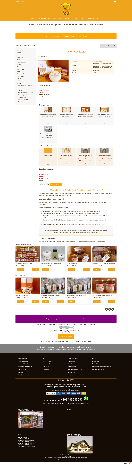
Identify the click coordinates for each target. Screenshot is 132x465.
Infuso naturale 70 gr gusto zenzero (77, 295)
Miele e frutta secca (49, 364)
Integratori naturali (21, 62)
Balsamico (19, 64)
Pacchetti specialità (23, 102)
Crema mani (71, 372)
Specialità (19, 83)
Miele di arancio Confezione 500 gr (102, 295)
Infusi (18, 59)
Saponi (20, 372)
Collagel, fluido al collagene (48, 114)
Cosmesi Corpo (23, 361)
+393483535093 (72, 399)
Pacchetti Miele (22, 97)
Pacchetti (18, 45)
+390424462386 (51, 400)
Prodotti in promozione (99, 364)
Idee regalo (95, 361)
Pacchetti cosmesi (29, 45)
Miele (18, 66)
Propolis (19, 78)
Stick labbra (20, 88)
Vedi (20, 270)
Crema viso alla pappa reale (48, 133)
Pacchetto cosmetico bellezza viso (51, 263)
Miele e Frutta (20, 69)
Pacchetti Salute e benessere (25, 92)
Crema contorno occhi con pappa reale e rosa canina (85, 115)
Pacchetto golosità (72, 263)
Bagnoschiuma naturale (85, 155)
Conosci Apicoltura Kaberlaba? (25, 85)
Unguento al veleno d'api (75, 369)
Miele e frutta (47, 361)
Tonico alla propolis (66, 155)
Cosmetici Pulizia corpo (25, 366)
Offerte (18, 71)
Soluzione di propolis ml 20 (23, 295)
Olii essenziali (20, 74)
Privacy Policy (80, 459)
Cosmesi (19, 55)
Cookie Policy (73, 459)
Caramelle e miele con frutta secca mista (104, 263)
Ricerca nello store (108, 46)
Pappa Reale (20, 76)
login (22, 1)
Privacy (74, 330)
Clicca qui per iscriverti (66, 336)
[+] (35, 301)
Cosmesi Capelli (23, 364)
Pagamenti (66, 459)
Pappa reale (71, 361)
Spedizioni (61, 459)
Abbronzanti (20, 50)
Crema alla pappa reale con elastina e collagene (104, 115)
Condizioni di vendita (53, 459)
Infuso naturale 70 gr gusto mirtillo (51, 295)
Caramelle (19, 52)
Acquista (35, 270)
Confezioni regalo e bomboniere (101, 366)
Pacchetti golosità (22, 95)
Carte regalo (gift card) (99, 369)
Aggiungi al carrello (56, 184)
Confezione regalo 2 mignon (24, 263)
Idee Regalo (20, 57)
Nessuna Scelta (48, 155)
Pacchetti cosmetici (24, 375)
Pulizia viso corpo (21, 81)
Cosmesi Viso (22, 358)
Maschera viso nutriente (66, 114)
